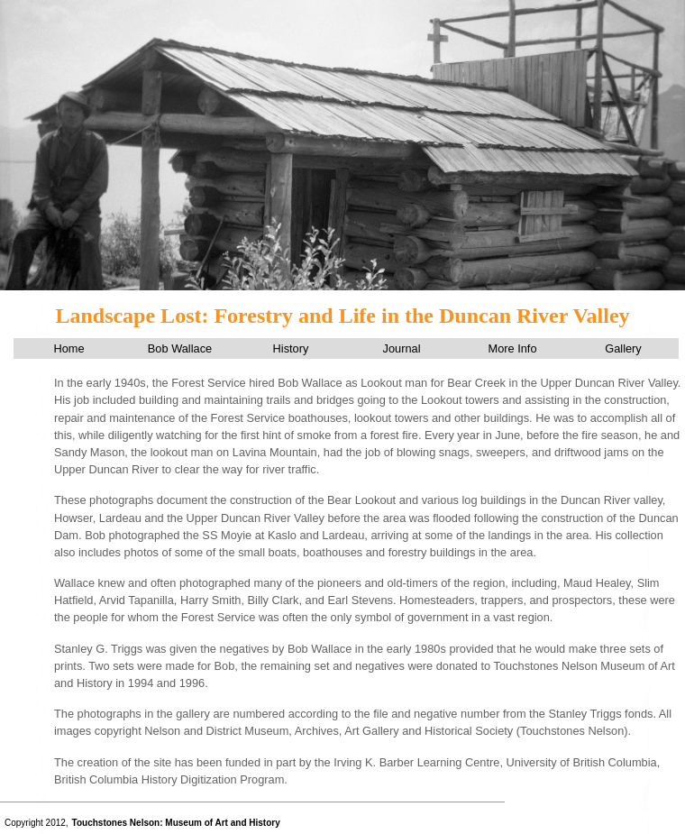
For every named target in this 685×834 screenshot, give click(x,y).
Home (68, 348)
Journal (402, 348)
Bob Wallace (180, 348)
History (291, 348)
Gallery (623, 348)
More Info (512, 348)
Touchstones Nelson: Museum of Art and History (176, 823)
